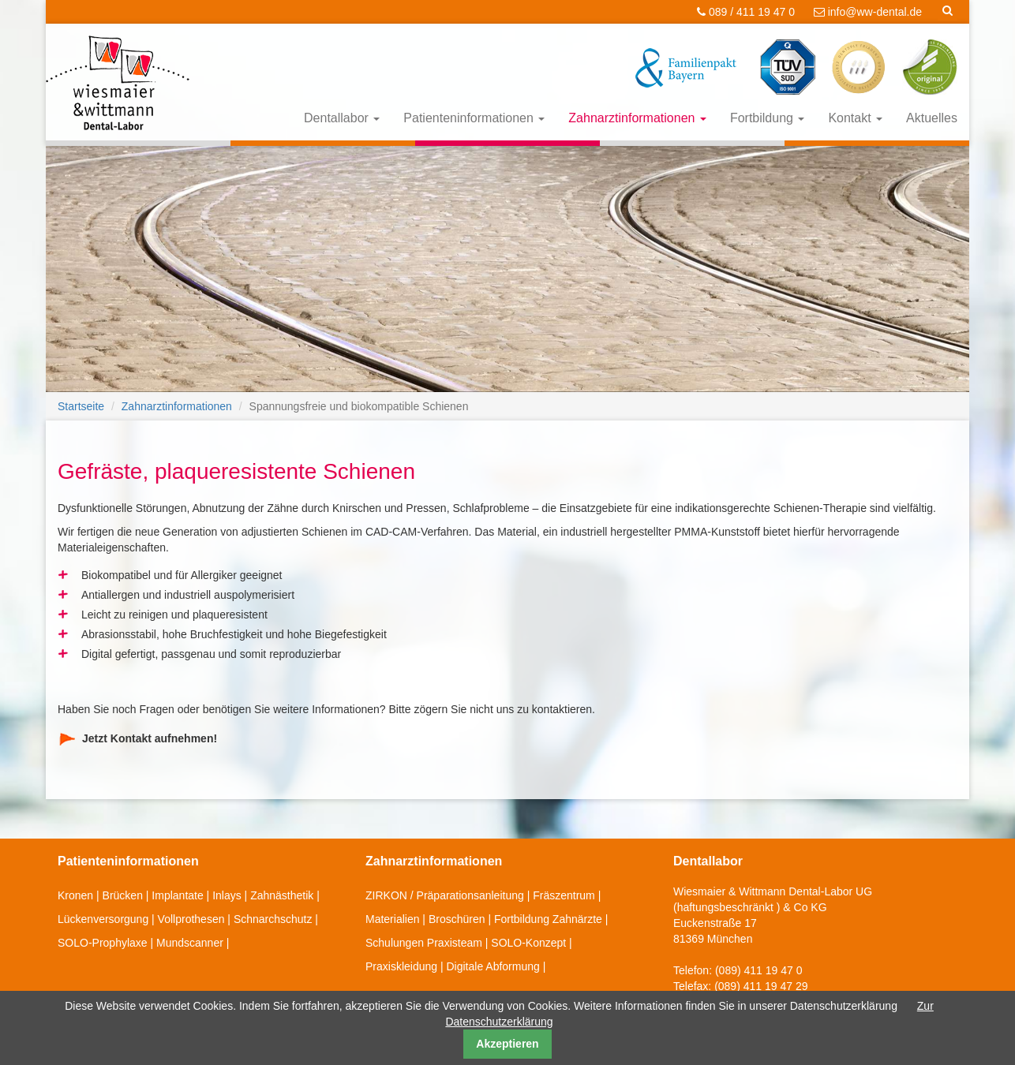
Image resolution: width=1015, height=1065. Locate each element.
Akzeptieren (507, 1043)
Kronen (75, 895)
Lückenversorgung (103, 919)
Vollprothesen (191, 919)
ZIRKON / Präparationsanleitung (444, 895)
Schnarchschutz (273, 919)
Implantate (177, 895)
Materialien (392, 919)
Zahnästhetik (281, 895)
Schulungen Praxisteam (423, 942)
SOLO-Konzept (528, 942)
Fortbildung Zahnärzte (548, 919)
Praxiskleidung (401, 966)
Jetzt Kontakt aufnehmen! (149, 738)
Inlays (227, 895)
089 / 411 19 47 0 (746, 12)
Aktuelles (931, 118)
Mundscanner (189, 942)
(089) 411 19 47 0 (759, 970)
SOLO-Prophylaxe (103, 942)
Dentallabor (342, 118)
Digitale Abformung (492, 966)
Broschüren (457, 919)
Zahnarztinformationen (637, 118)
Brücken (123, 895)
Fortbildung (767, 118)
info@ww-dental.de (868, 12)
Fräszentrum (564, 895)
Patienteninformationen (474, 118)
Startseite (81, 406)
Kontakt (855, 118)
